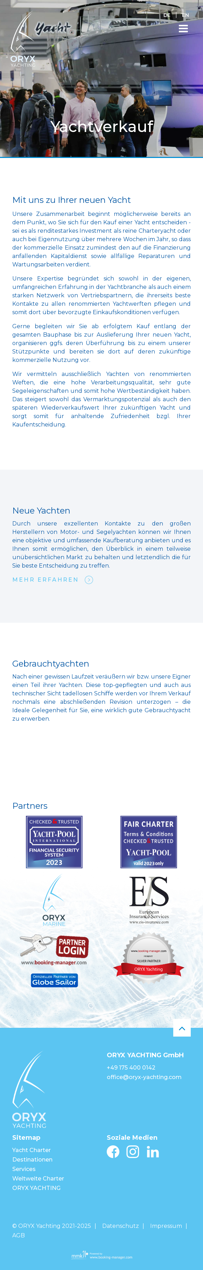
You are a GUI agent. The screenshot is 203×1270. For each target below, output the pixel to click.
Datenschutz (120, 1226)
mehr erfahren (45, 579)
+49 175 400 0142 (131, 1067)
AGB (18, 1235)
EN (185, 15)
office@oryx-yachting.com (144, 1077)
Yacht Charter (31, 1150)
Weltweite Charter (38, 1178)
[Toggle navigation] (183, 28)
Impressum (166, 1226)
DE (166, 15)
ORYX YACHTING (36, 1188)
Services (24, 1169)
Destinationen (32, 1159)
